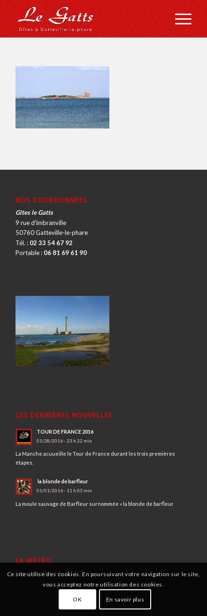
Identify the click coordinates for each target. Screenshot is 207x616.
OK (77, 599)
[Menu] (179, 19)
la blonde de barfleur (62, 481)
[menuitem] (179, 19)
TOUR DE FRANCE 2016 (65, 431)
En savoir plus (125, 599)
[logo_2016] (85, 19)
